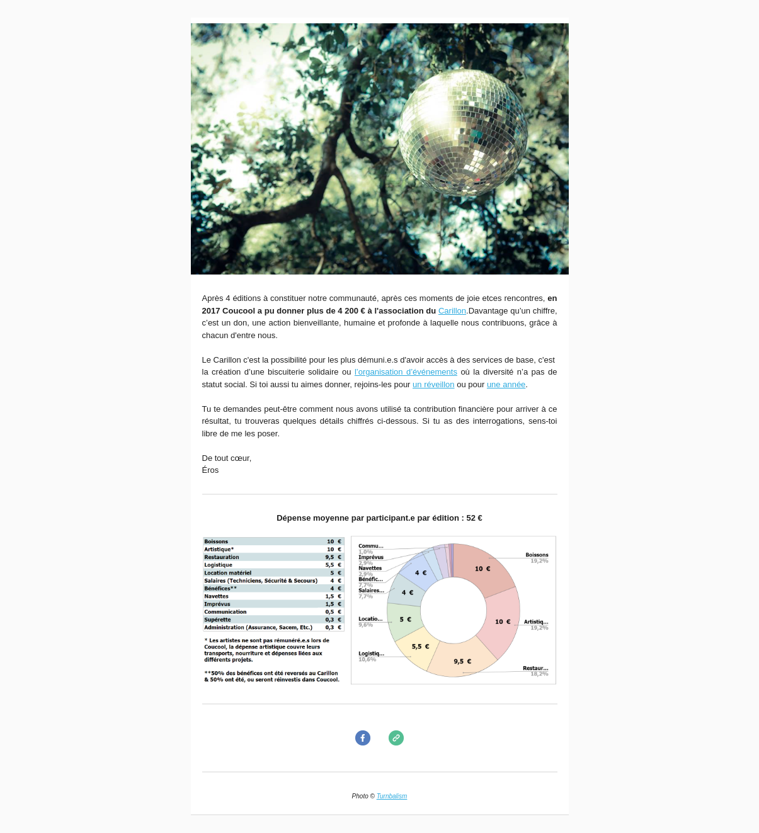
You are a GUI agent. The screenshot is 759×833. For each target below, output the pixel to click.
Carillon (452, 310)
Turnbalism (392, 796)
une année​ (506, 384)
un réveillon (434, 384)
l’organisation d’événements (406, 372)
